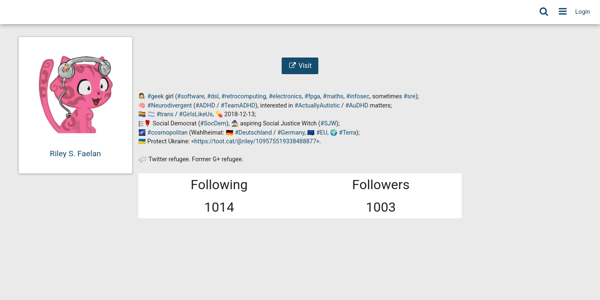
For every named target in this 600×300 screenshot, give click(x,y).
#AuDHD (356, 105)
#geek (156, 96)
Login (582, 11)
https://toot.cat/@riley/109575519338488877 (255, 141)
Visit (300, 66)
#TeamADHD (237, 105)
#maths (333, 96)
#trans (164, 114)
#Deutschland (253, 132)
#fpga (312, 96)
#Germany (291, 132)
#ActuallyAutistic (317, 105)
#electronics (285, 96)
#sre (410, 96)
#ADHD (205, 105)
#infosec (358, 96)
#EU (321, 132)
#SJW (328, 123)
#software (190, 96)
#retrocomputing (243, 96)
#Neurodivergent (170, 105)
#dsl (213, 96)
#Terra (347, 132)
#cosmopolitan (168, 132)
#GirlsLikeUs (196, 114)
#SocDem (213, 123)
